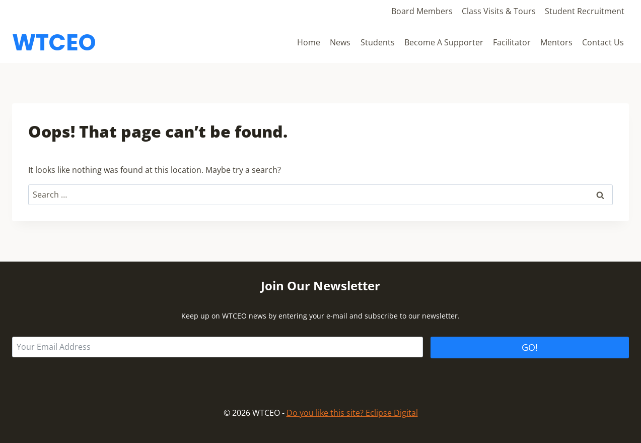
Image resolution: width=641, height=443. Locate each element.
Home (308, 42)
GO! (530, 347)
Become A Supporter (443, 42)
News (340, 42)
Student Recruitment (584, 11)
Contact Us (603, 42)
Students (378, 42)
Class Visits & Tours (499, 11)
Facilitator (512, 42)
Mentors (556, 42)
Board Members (422, 11)
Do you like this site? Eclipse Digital (352, 412)
